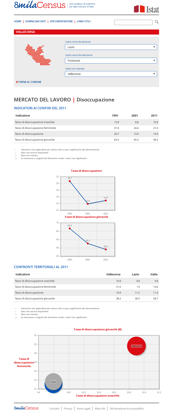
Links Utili (84, 21)
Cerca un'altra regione (78, 41)
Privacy (68, 408)
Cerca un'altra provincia (78, 55)
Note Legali (83, 408)
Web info (100, 408)
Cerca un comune (74, 68)
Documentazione (61, 21)
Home (17, 21)
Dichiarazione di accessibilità (127, 408)
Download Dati (35, 21)
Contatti (54, 408)
